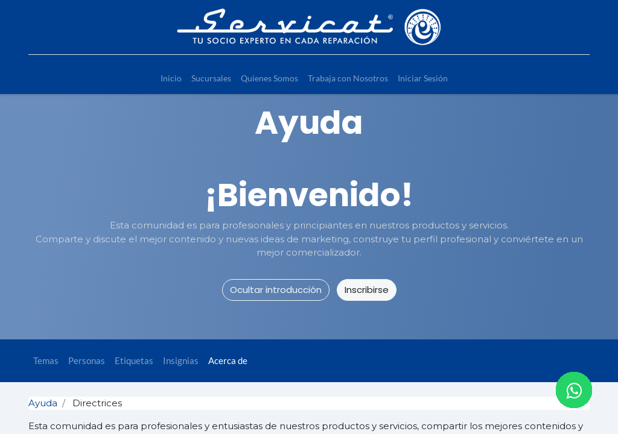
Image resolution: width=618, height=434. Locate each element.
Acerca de (227, 360)
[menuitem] (171, 78)
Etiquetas (134, 360)
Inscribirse (367, 289)
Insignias (181, 360)
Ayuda (42, 403)
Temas (46, 360)
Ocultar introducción (276, 289)
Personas (86, 360)
